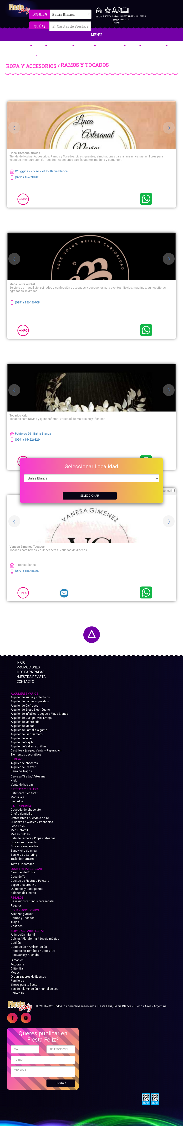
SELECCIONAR (89, 495)
